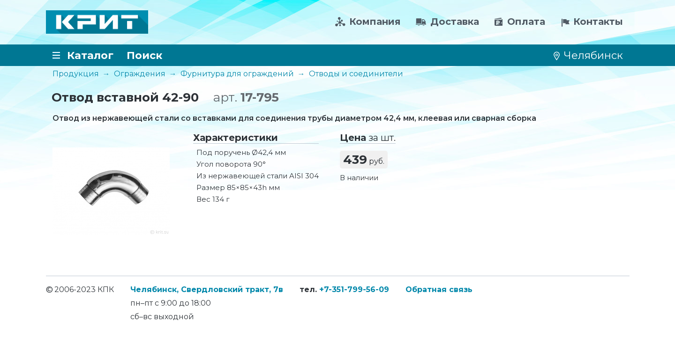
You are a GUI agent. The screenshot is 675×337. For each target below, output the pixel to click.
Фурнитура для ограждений (237, 73)
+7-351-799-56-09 (354, 289)
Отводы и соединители (356, 73)
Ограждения (139, 73)
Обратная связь (438, 289)
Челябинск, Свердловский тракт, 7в (206, 289)
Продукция (75, 73)
